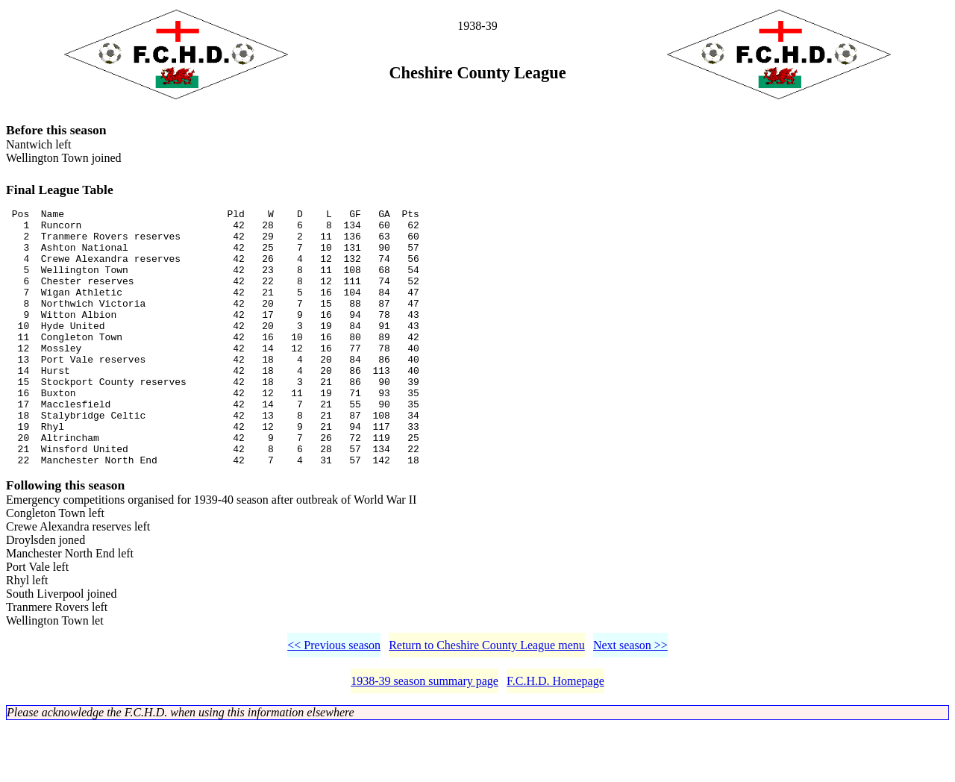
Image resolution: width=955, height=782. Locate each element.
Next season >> (630, 701)
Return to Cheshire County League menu (487, 701)
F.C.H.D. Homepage (555, 737)
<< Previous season (334, 701)
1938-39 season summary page (424, 737)
